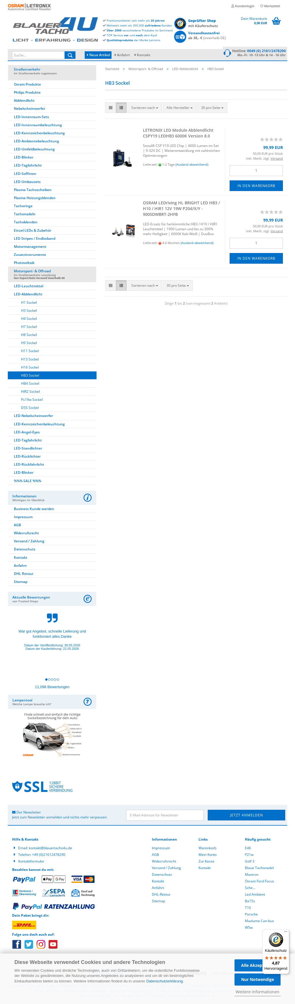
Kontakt (143, 54)
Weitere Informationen (257, 991)
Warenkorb (207, 848)
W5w (249, 928)
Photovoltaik (24, 263)
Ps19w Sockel (32, 400)
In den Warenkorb (256, 186)
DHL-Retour (161, 895)
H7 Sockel (29, 327)
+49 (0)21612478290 (48, 855)
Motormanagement (30, 247)
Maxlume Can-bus (259, 921)
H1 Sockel (29, 303)
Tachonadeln (24, 214)
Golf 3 (249, 862)
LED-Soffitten (25, 174)
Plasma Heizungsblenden (35, 198)
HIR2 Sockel (30, 392)
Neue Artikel (98, 54)
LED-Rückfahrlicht (29, 465)
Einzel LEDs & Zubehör (32, 231)
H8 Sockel (29, 335)
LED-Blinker (23, 158)
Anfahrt (123, 54)
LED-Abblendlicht (28, 294)
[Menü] (285, 932)
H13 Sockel (30, 360)
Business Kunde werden (34, 509)
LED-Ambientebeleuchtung (36, 141)
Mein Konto (207, 855)
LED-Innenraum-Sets (31, 117)
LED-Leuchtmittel (28, 286)
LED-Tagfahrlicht (28, 166)
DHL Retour (23, 574)
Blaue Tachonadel (259, 868)
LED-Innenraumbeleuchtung (38, 125)
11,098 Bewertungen (52, 688)
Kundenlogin (242, 6)
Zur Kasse (206, 862)
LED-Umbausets (27, 182)
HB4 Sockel (30, 384)
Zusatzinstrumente (30, 255)
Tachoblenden (25, 222)
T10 (248, 908)
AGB (17, 525)
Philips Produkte (27, 93)
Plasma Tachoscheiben (33, 190)
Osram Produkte (27, 85)
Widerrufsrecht (26, 533)
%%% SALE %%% (27, 481)
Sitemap (20, 582)
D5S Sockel (30, 408)
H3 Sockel (29, 311)
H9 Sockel (29, 343)
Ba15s (250, 901)
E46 (248, 848)
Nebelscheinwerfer (29, 109)
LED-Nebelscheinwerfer (33, 416)
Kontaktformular (31, 862)
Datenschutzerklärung (164, 981)
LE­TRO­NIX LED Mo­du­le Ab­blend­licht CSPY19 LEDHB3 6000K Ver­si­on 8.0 (178, 133)
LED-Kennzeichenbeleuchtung (39, 133)
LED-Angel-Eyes (27, 433)
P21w (249, 855)
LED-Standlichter (28, 449)
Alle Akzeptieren (257, 965)
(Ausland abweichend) (191, 165)
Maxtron (251, 875)
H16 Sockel (30, 368)
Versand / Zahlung (29, 541)
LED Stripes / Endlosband (34, 239)
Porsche (251, 915)
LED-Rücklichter (27, 457)
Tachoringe (23, 206)
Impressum (23, 517)
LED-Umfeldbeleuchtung (34, 150)
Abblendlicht (24, 101)
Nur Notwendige (257, 979)
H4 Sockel (29, 319)
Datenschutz (24, 550)
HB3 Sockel (30, 376)
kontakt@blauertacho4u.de (50, 848)
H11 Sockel (30, 351)
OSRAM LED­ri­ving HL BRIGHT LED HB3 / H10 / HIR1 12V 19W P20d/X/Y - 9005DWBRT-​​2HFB (181, 209)
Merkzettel (270, 6)
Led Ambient (255, 895)
